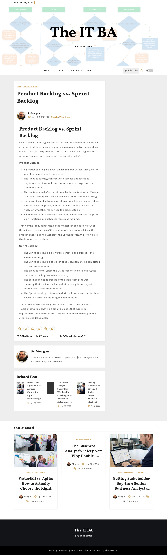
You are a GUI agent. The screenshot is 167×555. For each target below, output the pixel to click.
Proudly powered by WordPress (66, 550)
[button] (141, 70)
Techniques (139, 472)
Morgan (35, 113)
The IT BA (83, 33)
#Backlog (64, 117)
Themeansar (111, 550)
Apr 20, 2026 (35, 403)
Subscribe (131, 70)
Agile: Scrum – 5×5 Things (32, 336)
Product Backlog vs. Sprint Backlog (53, 97)
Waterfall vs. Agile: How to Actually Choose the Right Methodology (35, 486)
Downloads (75, 70)
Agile (19, 86)
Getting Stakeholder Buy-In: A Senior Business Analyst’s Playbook (94, 392)
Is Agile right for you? (73, 336)
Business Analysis (30, 86)
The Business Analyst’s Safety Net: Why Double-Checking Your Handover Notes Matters (64, 392)
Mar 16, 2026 (65, 406)
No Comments (37, 501)
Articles (59, 70)
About (90, 70)
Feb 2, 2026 (95, 406)
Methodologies (38, 472)
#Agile (54, 117)
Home (46, 70)
